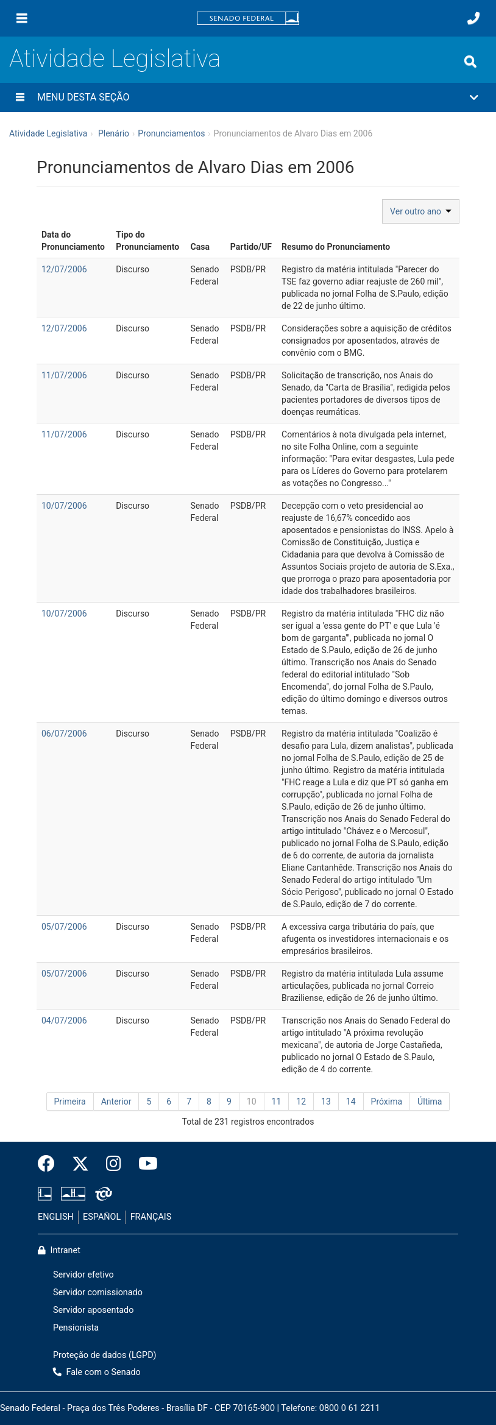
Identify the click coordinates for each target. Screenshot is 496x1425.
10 (252, 1101)
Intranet (59, 1250)
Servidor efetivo (83, 1275)
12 (301, 1101)
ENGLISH (56, 1217)
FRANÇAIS (151, 1217)
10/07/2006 (64, 506)
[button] (248, 97)
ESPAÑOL (102, 1217)
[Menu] (22, 18)
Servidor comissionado (98, 1292)
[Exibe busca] (470, 61)
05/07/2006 (64, 927)
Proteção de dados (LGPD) (105, 1355)
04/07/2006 (64, 1020)
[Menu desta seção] (20, 97)
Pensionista (76, 1328)
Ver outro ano (421, 211)
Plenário (113, 133)
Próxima (387, 1101)
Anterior (116, 1101)
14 (351, 1101)
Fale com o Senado (97, 1372)
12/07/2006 (64, 269)
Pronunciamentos (171, 133)
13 (326, 1101)
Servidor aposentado (93, 1310)
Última (429, 1101)
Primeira (70, 1101)
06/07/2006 (64, 733)
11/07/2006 (64, 375)
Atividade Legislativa (115, 58)
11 (277, 1101)
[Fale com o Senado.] (473, 18)
